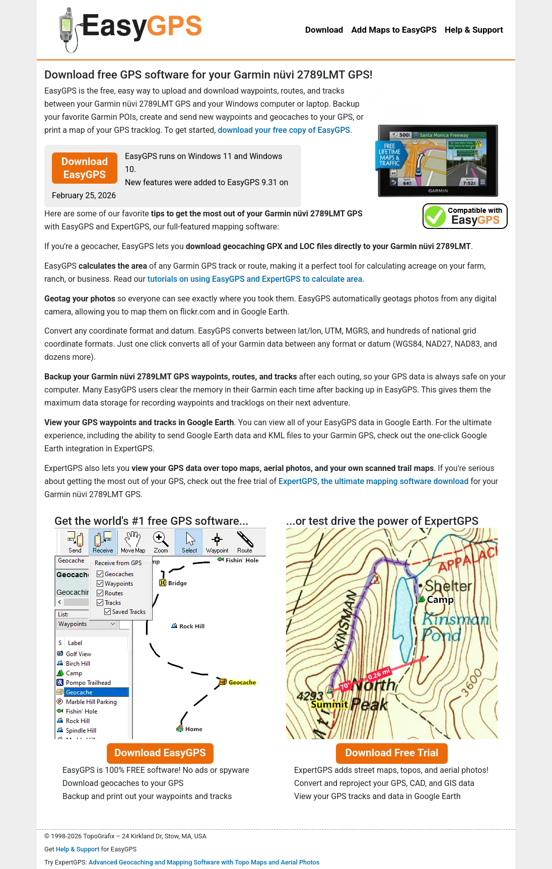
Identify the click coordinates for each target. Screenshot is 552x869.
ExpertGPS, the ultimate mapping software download (373, 481)
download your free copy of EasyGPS (284, 130)
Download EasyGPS (84, 168)
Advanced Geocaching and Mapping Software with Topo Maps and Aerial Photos (204, 862)
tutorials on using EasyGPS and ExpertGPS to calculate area (255, 279)
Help (474, 30)
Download (324, 30)
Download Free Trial (391, 753)
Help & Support (78, 849)
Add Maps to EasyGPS (394, 30)
